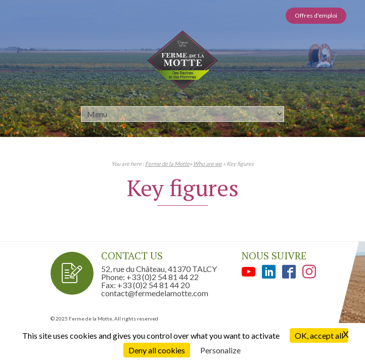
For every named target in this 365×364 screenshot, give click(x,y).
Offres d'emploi (316, 15)
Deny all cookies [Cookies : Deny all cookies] (156, 350)
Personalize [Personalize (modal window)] (220, 350)
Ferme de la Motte (167, 163)
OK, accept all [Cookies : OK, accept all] (319, 335)
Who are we (207, 163)
